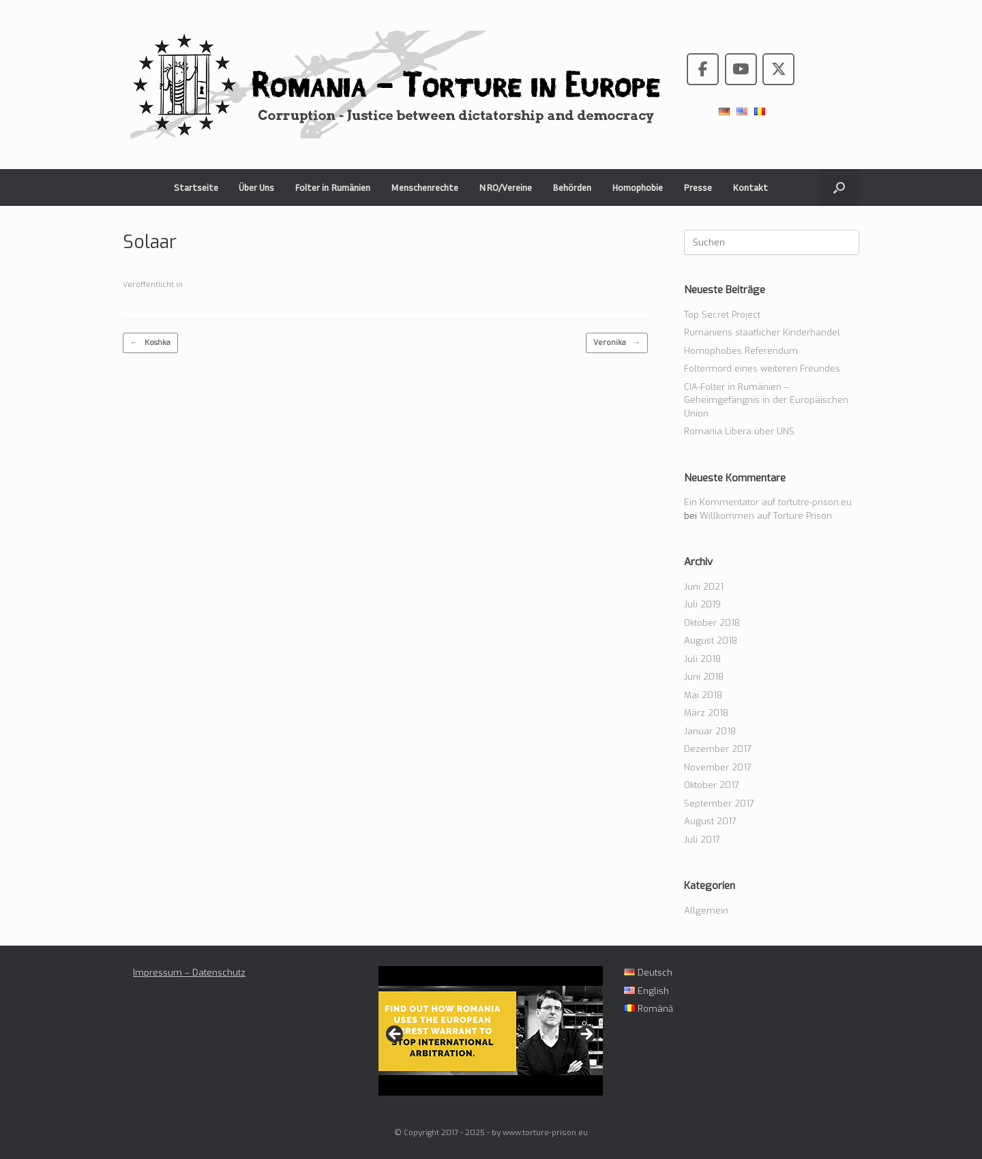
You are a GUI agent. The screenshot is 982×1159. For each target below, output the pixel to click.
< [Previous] (395, 1035)
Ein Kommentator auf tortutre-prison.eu (768, 502)
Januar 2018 (710, 731)
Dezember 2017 (718, 749)
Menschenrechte (424, 187)
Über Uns (256, 187)
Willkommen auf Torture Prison (766, 516)
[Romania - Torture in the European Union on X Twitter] (778, 69)
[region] (490, 1038)
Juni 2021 (704, 586)
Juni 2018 (704, 676)
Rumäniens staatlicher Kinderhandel (762, 332)
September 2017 (719, 803)
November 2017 (718, 767)
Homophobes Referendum (741, 351)
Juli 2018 (702, 659)
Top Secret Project (722, 314)
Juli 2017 (702, 839)
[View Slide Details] (490, 1031)
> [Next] (586, 1035)
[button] (839, 187)
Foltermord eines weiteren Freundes (762, 368)
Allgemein (706, 910)
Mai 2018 (703, 695)
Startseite (196, 187)
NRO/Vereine (505, 187)
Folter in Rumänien (332, 187)
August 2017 (710, 821)
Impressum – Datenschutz (189, 972)
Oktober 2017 (711, 785)
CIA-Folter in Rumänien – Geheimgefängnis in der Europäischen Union (766, 400)
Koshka (150, 343)
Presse (697, 187)
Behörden (571, 187)
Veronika (616, 343)
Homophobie (637, 187)
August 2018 (710, 640)
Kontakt (750, 187)
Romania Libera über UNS (739, 431)
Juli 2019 (702, 604)
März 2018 (706, 713)
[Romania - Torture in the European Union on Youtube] (741, 69)
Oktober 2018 (712, 623)
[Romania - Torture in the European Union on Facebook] (703, 69)
